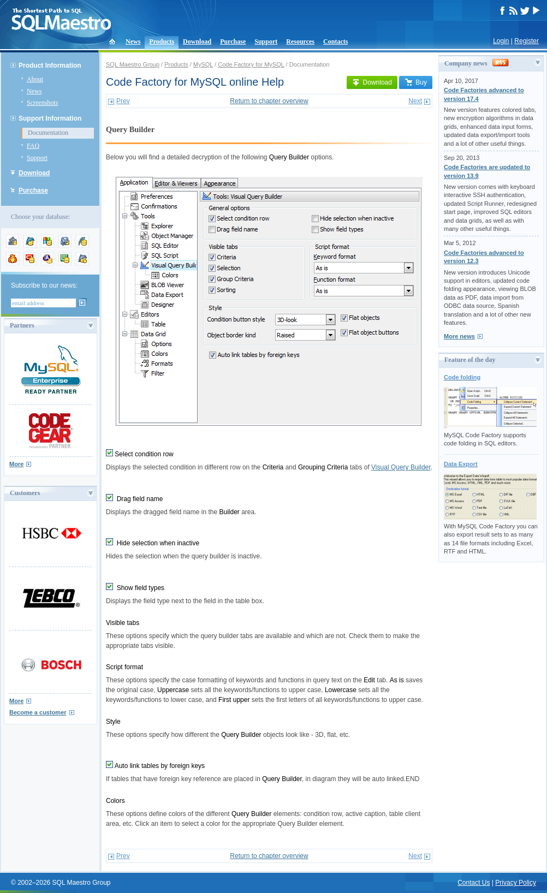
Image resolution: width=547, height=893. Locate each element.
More (16, 464)
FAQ (33, 146)
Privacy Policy (515, 882)
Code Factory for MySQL (251, 64)
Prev (123, 101)
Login (501, 41)
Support (265, 41)
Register (526, 41)
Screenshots (42, 102)
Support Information (50, 118)
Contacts (335, 41)
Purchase (233, 41)
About (35, 79)
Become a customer (38, 712)
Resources (300, 41)
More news (459, 336)
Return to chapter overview (269, 101)
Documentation (48, 132)
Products (161, 41)
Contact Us (473, 882)
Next (415, 101)
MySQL (203, 64)
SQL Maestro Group (132, 64)
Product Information (50, 65)
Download (197, 41)
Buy (416, 82)
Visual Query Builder (401, 467)
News (133, 41)
